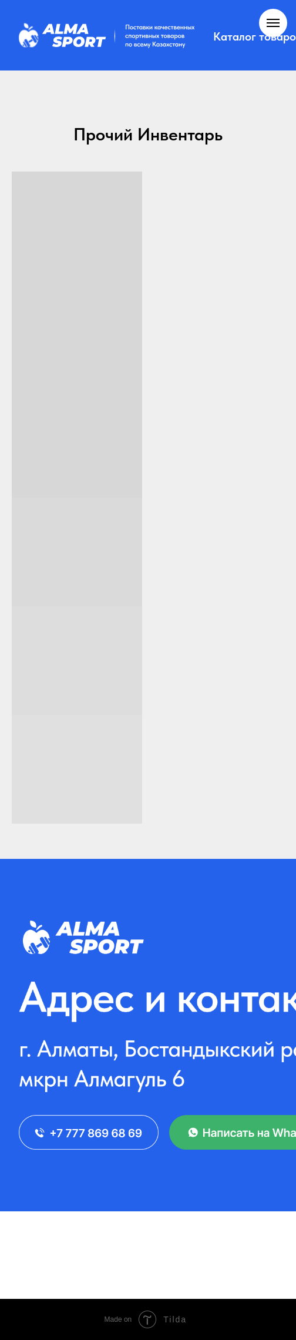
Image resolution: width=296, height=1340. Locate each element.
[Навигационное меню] (273, 23)
